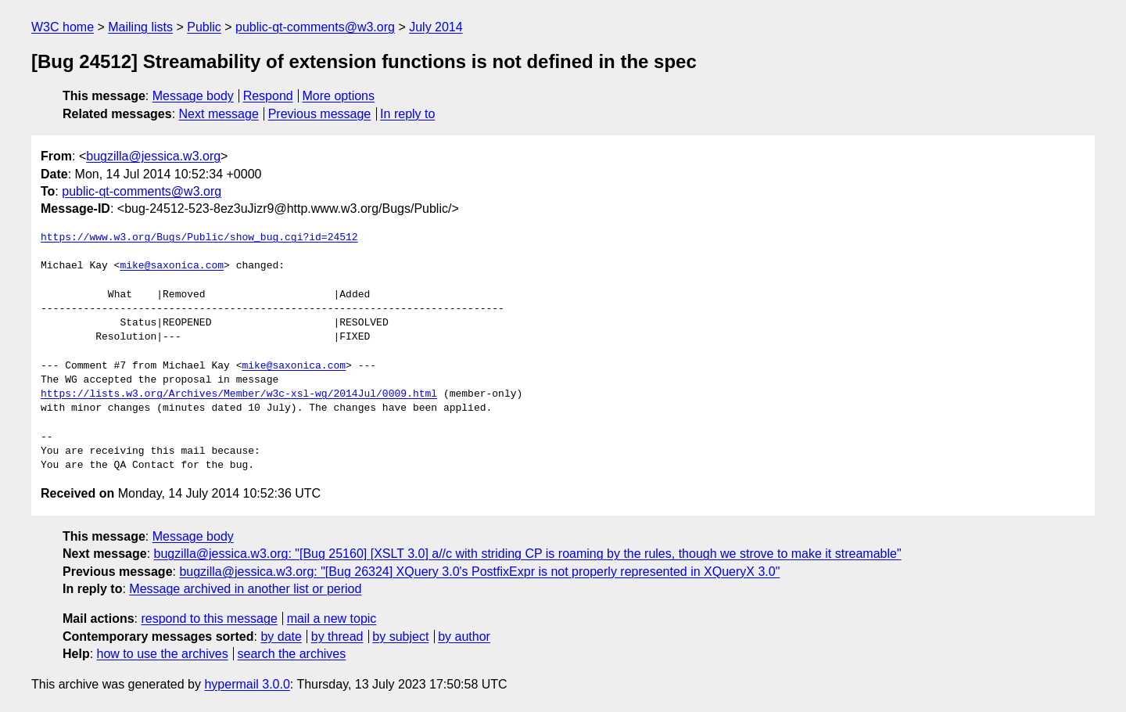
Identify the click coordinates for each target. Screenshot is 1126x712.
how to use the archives (162, 653)
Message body (193, 95)
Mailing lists (140, 27)
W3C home (62, 27)
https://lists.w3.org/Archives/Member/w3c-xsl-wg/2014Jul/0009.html (239, 394)
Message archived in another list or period (245, 588)
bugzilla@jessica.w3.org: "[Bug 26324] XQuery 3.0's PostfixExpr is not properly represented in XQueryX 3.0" (479, 571)
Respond (268, 95)
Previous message (319, 113)
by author (464, 636)
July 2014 (436, 27)
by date (280, 636)
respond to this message (209, 618)
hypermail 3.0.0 (246, 684)
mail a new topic (332, 618)
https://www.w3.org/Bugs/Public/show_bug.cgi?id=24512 (199, 238)
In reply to (407, 113)
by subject (400, 636)
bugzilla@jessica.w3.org (153, 156)
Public (204, 27)
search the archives (292, 653)
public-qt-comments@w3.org (315, 27)
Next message (219, 113)
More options (339, 95)
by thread (337, 636)
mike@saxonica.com (172, 266)
